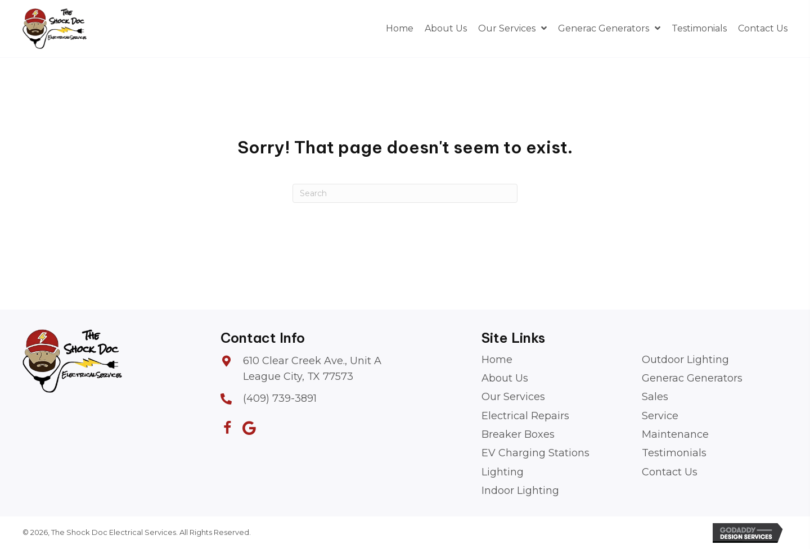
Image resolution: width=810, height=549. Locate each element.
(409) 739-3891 (280, 398)
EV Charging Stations (536, 453)
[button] (227, 428)
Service (660, 416)
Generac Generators (692, 378)
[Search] (405, 193)
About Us (505, 378)
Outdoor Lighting (685, 359)
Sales (655, 397)
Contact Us (670, 472)
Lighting (503, 472)
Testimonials (674, 453)
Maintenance (675, 434)
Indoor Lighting (520, 490)
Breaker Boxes (518, 434)
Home (497, 359)
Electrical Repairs (525, 416)
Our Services (513, 397)
